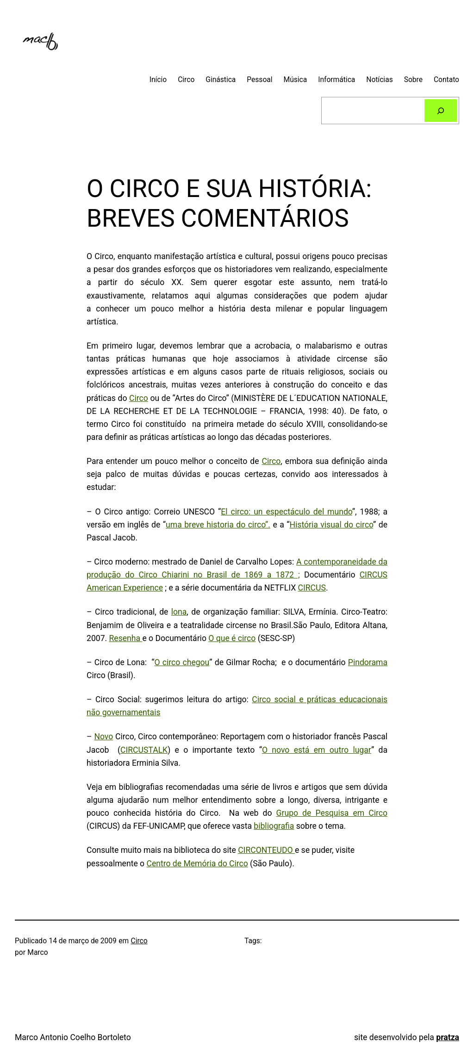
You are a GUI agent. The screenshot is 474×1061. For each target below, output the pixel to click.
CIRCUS (312, 587)
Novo (103, 736)
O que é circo (232, 638)
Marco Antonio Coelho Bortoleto (73, 1037)
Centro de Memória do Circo (197, 863)
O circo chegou (182, 662)
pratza (447, 1037)
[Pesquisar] (440, 110)
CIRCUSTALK (144, 750)
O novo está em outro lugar (316, 750)
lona (179, 611)
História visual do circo (331, 524)
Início (158, 80)
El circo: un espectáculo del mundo (286, 511)
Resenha (126, 638)
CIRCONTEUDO (266, 850)
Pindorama (367, 662)
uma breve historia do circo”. (218, 524)
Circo (138, 398)
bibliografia (274, 826)
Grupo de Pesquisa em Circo (331, 813)
